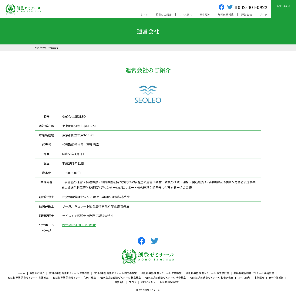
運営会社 (246, 14)
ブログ (263, 14)
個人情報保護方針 (170, 282)
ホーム (144, 14)
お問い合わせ (283, 6)
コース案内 (185, 14)
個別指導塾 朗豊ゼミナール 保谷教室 (254, 273)
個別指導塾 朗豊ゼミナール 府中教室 (165, 277)
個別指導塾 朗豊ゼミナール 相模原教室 (211, 277)
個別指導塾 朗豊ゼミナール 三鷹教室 (69, 273)
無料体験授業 (226, 14)
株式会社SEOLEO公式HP (79, 225)
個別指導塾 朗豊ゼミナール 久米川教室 (74, 277)
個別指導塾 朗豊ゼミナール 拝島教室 (120, 277)
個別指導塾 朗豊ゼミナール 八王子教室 (207, 273)
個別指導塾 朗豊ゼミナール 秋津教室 (28, 277)
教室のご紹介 (164, 14)
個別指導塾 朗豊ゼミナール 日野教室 (161, 273)
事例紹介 (205, 14)
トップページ (41, 47)
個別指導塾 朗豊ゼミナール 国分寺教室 (115, 273)
